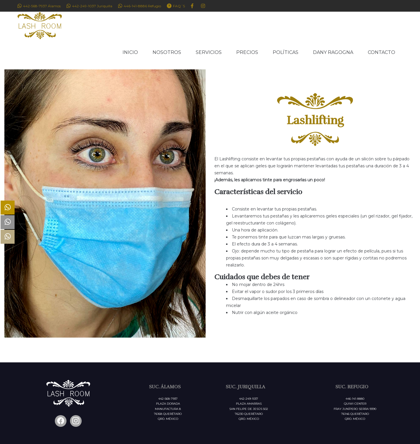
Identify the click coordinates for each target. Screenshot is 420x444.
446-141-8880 (355, 399)
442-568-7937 (168, 399)
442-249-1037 (248, 399)
